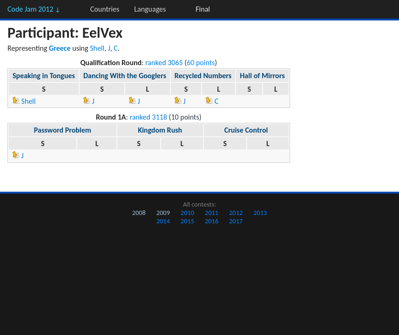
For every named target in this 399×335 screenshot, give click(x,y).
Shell (97, 48)
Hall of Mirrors (262, 75)
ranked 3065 (164, 62)
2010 (187, 212)
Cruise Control (246, 130)
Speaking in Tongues (44, 75)
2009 (163, 212)
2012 (236, 212)
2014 (163, 221)
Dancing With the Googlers (124, 75)
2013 (260, 212)
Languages (150, 9)
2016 (211, 221)
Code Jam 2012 (34, 9)
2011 (211, 212)
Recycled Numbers (203, 75)
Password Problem (62, 130)
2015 (187, 221)
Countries (104, 9)
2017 (236, 221)
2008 (139, 212)
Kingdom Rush (160, 130)
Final (203, 9)
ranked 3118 (148, 117)
